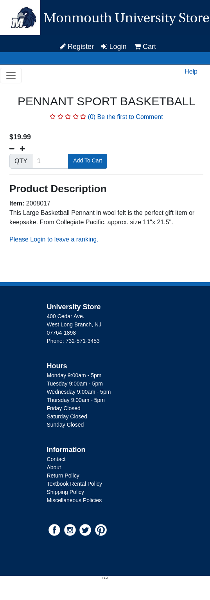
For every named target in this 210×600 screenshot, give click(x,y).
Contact (56, 459)
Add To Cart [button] (87, 160)
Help (191, 71)
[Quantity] (50, 161)
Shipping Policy (65, 492)
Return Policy (63, 475)
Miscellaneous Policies (74, 500)
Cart (145, 46)
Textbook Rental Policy (74, 484)
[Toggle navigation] (11, 75)
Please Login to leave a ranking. (54, 239)
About (54, 467)
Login (113, 46)
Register (77, 46)
